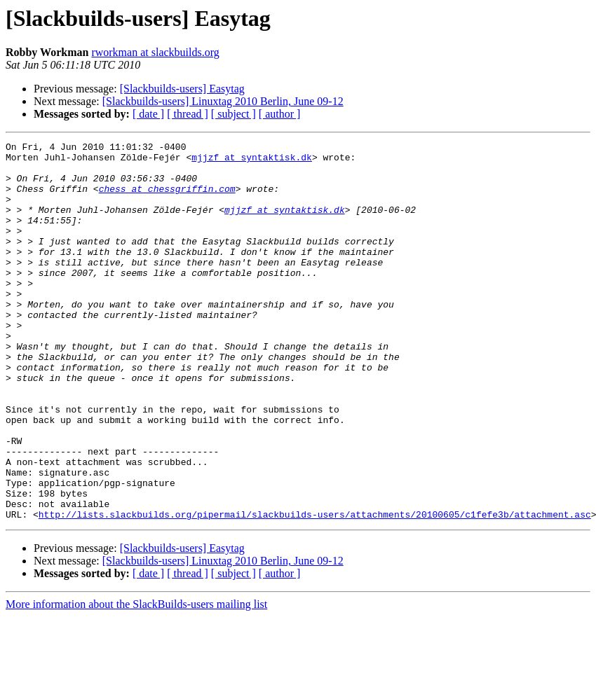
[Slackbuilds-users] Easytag (182, 89)
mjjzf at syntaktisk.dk (251, 161)
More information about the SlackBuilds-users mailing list (136, 680)
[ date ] (148, 114)
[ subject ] (233, 114)
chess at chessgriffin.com (167, 199)
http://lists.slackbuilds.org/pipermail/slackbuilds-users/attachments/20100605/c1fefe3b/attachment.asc (315, 589)
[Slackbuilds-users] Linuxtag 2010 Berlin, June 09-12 (223, 101)
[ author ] (280, 114)
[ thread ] (187, 114)
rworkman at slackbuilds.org (155, 52)
